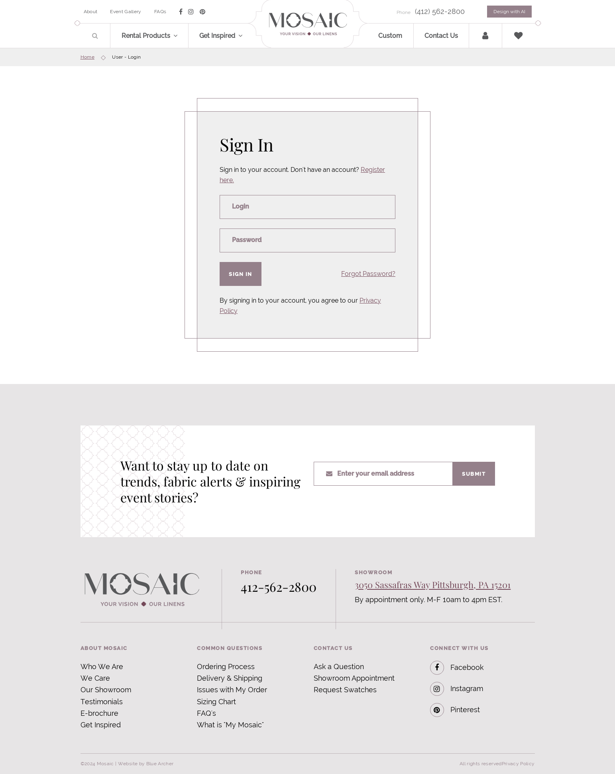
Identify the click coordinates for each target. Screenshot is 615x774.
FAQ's (206, 713)
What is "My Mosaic (229, 725)
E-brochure (99, 713)
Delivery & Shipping (229, 678)
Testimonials (102, 701)
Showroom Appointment (354, 678)
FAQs (160, 11)
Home (87, 57)
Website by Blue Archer (146, 763)
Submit (473, 474)
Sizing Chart (216, 701)
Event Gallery (125, 11)
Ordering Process (226, 666)
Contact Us (441, 35)
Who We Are (102, 666)
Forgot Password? (368, 274)
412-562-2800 (278, 586)
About (91, 11)
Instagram (456, 689)
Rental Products (146, 35)
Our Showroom (106, 689)
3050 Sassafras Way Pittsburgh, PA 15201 (433, 585)
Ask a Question (339, 666)
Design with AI (509, 11)
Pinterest (455, 710)
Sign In (240, 274)
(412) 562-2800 (440, 11)
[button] (180, 36)
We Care (95, 678)
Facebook (456, 668)
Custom (390, 35)
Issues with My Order (232, 689)
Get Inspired (217, 35)
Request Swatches (345, 689)
